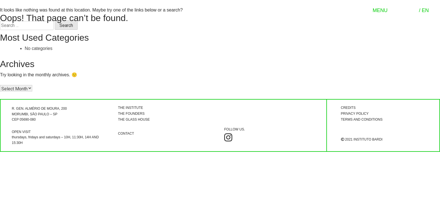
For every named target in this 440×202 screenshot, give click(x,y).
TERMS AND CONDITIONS (362, 119)
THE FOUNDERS (131, 114)
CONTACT (126, 134)
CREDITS (348, 108)
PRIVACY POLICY (355, 114)
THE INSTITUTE (130, 108)
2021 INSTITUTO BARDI (361, 139)
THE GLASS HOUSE (134, 119)
